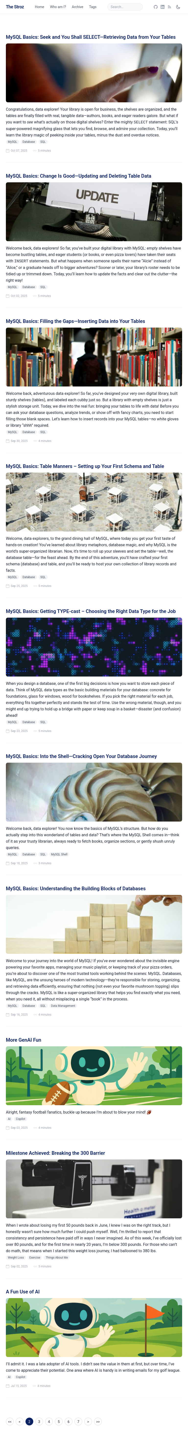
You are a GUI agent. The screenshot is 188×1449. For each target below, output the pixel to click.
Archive (77, 7)
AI (9, 1119)
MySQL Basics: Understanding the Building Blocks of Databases (76, 888)
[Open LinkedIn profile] (162, 7)
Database (29, 142)
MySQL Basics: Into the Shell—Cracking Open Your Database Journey (81, 756)
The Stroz (15, 6)
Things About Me (57, 1257)
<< (10, 1422)
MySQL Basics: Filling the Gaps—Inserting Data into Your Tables (75, 321)
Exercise (34, 1257)
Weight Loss (16, 1257)
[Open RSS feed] (169, 7)
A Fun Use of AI (23, 1292)
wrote (24, 1225)
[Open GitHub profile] (156, 7)
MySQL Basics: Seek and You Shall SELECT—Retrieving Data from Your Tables (91, 37)
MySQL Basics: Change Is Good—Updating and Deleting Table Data (78, 176)
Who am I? (58, 7)
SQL (43, 142)
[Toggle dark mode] (178, 7)
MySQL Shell (59, 854)
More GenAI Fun (23, 1040)
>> (98, 1422)
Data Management (63, 1006)
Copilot (20, 1119)
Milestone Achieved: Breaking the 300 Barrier (55, 1153)
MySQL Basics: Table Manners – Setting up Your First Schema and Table (85, 466)
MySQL (12, 142)
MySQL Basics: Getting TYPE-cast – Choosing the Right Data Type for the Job (91, 611)
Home (39, 7)
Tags (92, 7)
